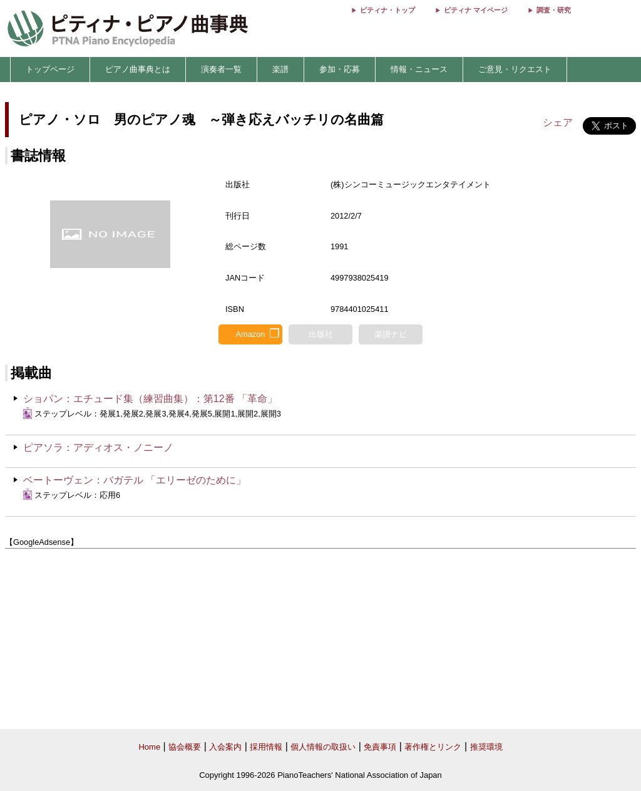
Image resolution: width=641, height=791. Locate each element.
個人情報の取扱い (323, 747)
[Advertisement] (320, 638)
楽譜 (280, 69)
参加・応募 (339, 69)
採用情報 (266, 747)
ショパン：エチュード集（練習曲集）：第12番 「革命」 (150, 398)
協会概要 (184, 747)
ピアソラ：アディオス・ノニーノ (98, 447)
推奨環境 (486, 747)
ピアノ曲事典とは (137, 69)
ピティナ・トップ (387, 10)
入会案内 (225, 747)
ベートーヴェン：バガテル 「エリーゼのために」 (134, 480)
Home (149, 747)
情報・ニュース (419, 69)
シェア (558, 122)
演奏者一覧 (221, 69)
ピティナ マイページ (476, 10)
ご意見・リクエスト (514, 69)
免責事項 (380, 747)
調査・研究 (553, 10)
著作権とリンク (432, 747)
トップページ (50, 69)
